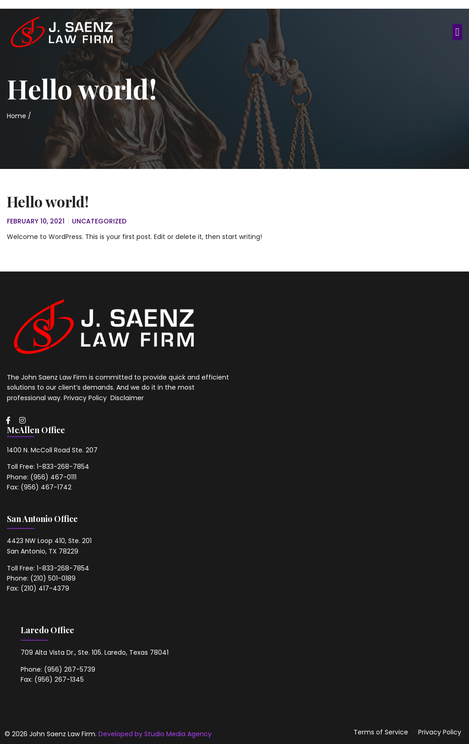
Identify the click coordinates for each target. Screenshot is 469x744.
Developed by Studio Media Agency (155, 734)
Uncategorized (99, 221)
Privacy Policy (86, 397)
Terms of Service (381, 732)
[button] (457, 32)
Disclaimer (127, 397)
